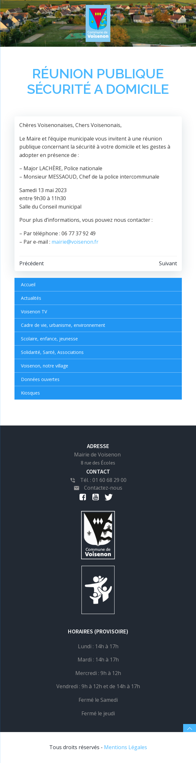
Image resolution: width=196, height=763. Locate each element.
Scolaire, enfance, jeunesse (49, 339)
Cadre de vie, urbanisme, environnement (63, 325)
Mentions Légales (125, 747)
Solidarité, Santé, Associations (52, 352)
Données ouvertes (40, 379)
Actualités (31, 298)
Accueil (28, 284)
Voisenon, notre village (44, 366)
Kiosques (30, 393)
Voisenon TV (34, 311)
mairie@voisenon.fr (74, 241)
